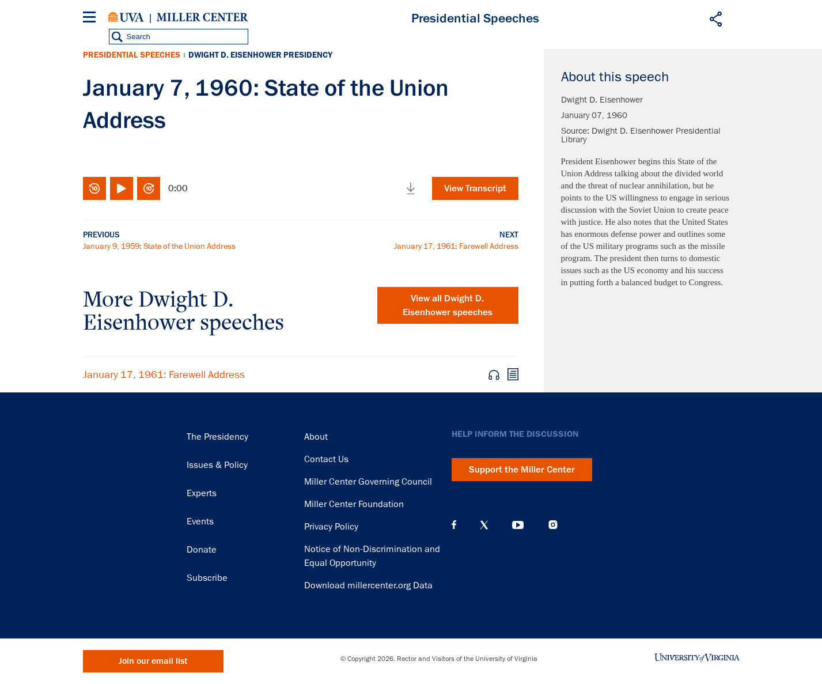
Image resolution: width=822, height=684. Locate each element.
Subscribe (207, 578)
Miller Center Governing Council (368, 482)
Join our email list (153, 661)
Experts (202, 493)
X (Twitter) (484, 525)
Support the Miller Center (522, 469)
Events (200, 521)
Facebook (454, 525)
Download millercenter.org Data (368, 585)
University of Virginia (126, 17)
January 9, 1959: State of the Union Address (159, 246)
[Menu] (91, 19)
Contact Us (326, 459)
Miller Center (202, 17)
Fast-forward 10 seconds (148, 188)
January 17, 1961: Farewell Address (456, 246)
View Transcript (475, 188)
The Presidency (217, 437)
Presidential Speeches (131, 55)
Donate (202, 549)
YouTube (518, 525)
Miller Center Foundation (354, 504)
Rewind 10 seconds (94, 188)
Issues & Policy (217, 465)
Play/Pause (121, 188)
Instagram (553, 525)
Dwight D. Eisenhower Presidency (260, 55)
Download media (411, 188)
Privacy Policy (331, 526)
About (316, 437)
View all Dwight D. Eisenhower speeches (448, 305)
